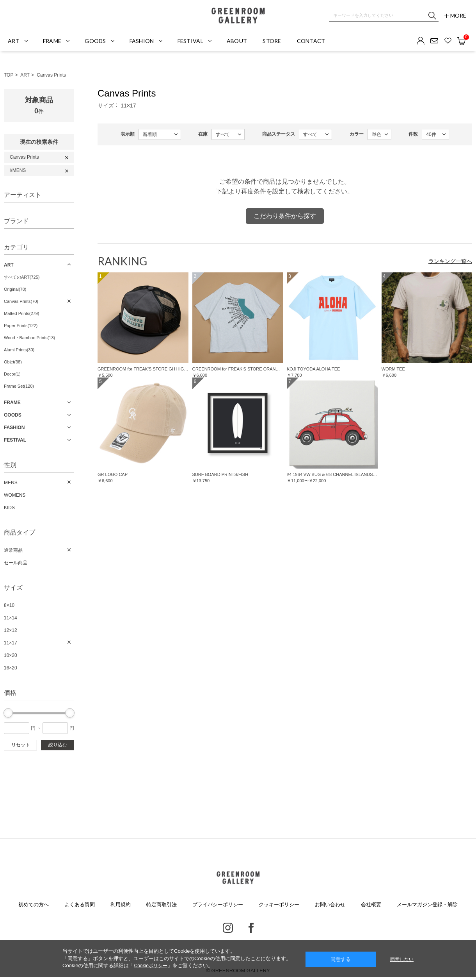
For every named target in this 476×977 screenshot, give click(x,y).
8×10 (9, 605)
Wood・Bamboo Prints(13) (29, 337)
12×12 (10, 630)
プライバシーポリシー (217, 904)
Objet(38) (13, 362)
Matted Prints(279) (21, 313)
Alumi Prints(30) (19, 349)
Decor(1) (12, 374)
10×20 (10, 655)
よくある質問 (79, 904)
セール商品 (15, 562)
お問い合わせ (330, 904)
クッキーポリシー (279, 904)
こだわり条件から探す (285, 216)
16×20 (10, 668)
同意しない (402, 959)
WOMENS (14, 495)
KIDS (9, 507)
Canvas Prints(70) (21, 301)
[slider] (8, 713)
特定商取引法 (161, 904)
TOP (8, 75)
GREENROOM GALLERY (238, 15)
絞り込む (57, 745)
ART (25, 75)
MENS (11, 482)
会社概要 (371, 904)
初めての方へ (33, 904)
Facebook (251, 928)
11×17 (10, 643)
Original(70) (15, 289)
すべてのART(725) (21, 277)
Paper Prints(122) (20, 325)
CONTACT (311, 41)
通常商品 (13, 550)
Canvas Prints (51, 75)
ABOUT (237, 41)
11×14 (10, 618)
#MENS (18, 170)
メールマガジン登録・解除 (427, 904)
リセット (20, 745)
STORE (272, 41)
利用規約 (120, 904)
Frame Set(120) (19, 386)
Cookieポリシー (150, 965)
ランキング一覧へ (450, 261)
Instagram (228, 928)
